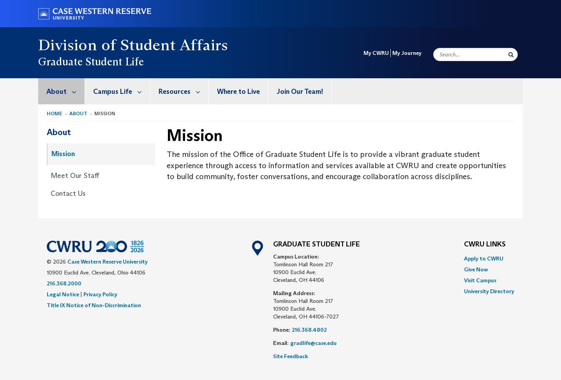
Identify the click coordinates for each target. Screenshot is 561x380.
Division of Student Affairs (133, 45)
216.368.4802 (309, 329)
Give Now (476, 269)
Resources (183, 91)
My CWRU (376, 52)
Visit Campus (480, 280)
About (65, 91)
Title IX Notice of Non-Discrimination (94, 305)
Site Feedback (290, 356)
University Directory (489, 291)
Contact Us (68, 193)
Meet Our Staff (75, 175)
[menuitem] (61, 91)
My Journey (407, 52)
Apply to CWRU (483, 258)
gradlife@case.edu (313, 343)
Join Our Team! (300, 91)
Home (54, 113)
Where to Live (238, 91)
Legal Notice (63, 294)
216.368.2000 (64, 283)
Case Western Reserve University (107, 261)
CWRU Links (485, 244)
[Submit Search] (510, 54)
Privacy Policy (100, 294)
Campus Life (121, 91)
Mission (63, 154)
